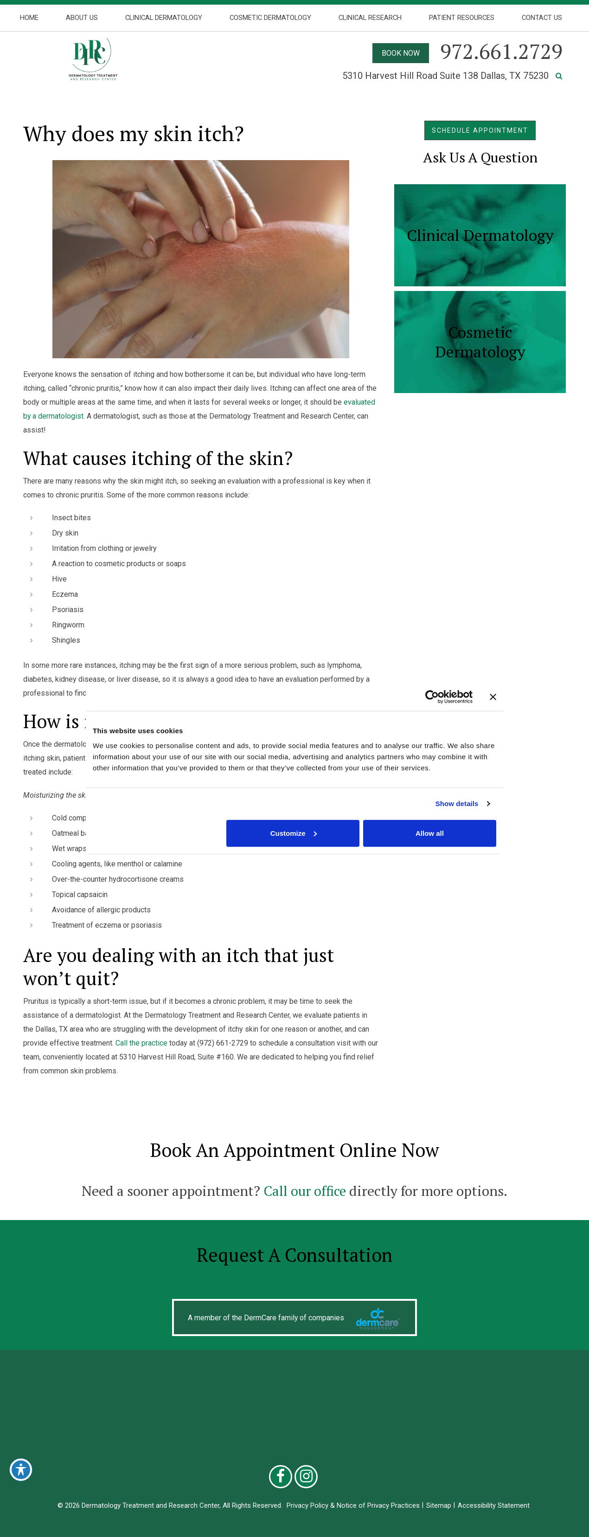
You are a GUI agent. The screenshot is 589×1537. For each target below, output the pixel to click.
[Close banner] (493, 697)
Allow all (430, 833)
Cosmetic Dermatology (270, 17)
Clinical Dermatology (163, 17)
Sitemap (438, 1505)
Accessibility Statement (494, 1505)
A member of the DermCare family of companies (266, 1317)
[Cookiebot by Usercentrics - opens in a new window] (432, 697)
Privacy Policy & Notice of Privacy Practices (353, 1505)
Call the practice (141, 1043)
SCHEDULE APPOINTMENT (480, 130)
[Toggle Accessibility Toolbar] (21, 1470)
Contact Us (542, 17)
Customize (293, 833)
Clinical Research (370, 17)
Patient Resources (461, 17)
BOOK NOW (401, 53)
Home (29, 17)
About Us (82, 17)
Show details (457, 803)
